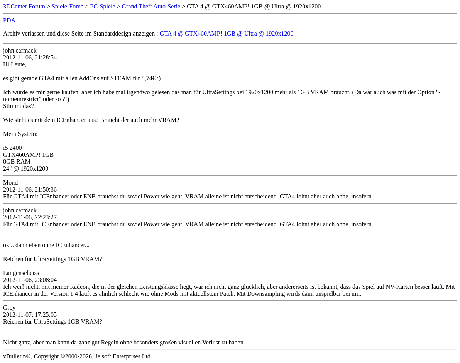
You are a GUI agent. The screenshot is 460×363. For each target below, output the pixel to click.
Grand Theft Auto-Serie (151, 6)
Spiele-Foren (68, 6)
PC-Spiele (102, 6)
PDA (9, 20)
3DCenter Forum (24, 6)
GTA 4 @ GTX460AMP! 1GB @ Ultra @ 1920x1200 (227, 33)
